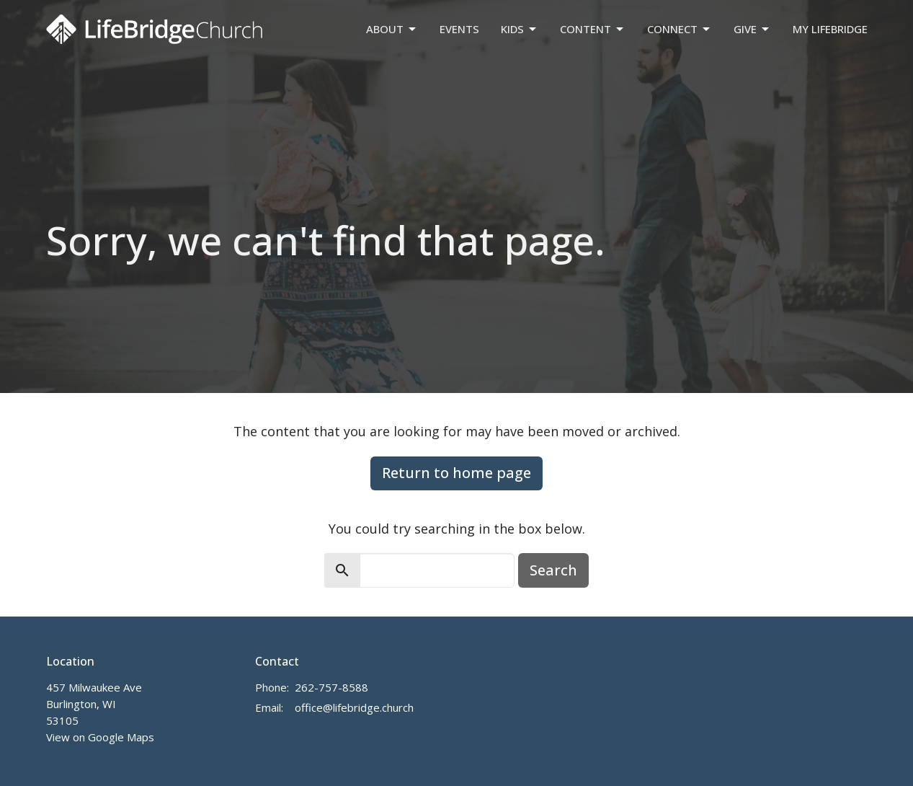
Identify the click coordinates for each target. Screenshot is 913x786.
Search (553, 570)
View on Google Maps (100, 737)
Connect (679, 29)
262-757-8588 (331, 687)
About (392, 29)
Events (459, 29)
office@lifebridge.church (354, 707)
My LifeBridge (830, 29)
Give (752, 29)
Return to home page (456, 472)
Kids (519, 29)
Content (592, 29)
